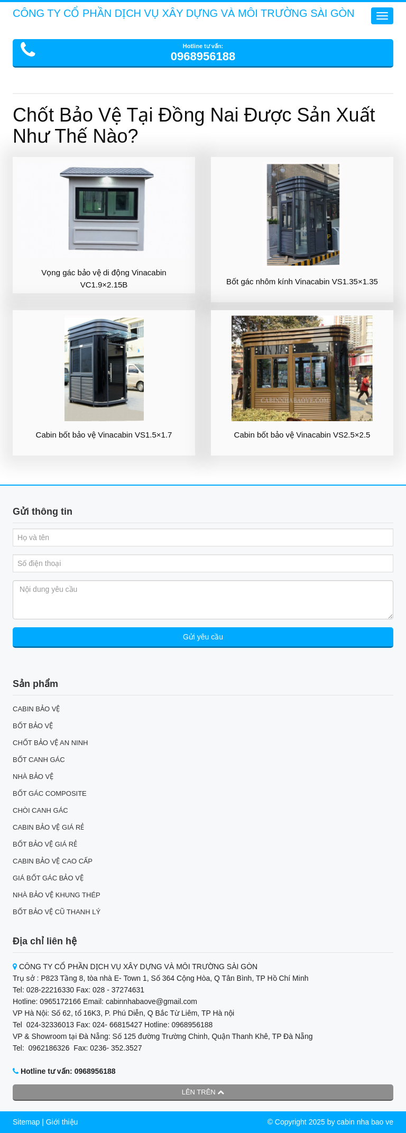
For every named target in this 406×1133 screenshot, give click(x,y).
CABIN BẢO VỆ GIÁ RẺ (48, 827)
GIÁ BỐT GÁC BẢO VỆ (48, 878)
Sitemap (26, 1122)
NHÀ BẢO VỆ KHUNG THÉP (56, 895)
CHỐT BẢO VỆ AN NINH (50, 743)
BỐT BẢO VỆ (33, 726)
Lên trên (203, 1092)
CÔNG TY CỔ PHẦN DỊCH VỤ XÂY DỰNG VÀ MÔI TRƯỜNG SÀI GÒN (184, 13)
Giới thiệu (62, 1122)
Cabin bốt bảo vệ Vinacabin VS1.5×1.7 (104, 434)
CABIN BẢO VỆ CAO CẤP (53, 861)
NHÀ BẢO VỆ (33, 777)
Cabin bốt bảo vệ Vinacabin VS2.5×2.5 (302, 434)
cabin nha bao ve (365, 1122)
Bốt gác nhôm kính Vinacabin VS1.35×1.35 (302, 281)
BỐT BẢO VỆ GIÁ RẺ (45, 844)
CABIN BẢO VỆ (36, 709)
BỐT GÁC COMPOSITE (50, 793)
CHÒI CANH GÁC (40, 810)
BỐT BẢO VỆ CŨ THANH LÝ (56, 912)
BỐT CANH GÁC (39, 760)
